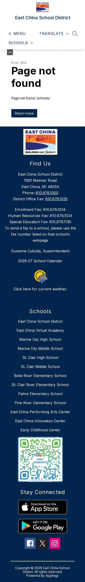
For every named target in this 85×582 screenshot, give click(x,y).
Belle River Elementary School (40, 375)
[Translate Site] (54, 33)
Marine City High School (40, 339)
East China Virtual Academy (40, 330)
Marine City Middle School (40, 348)
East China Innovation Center (40, 421)
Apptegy (52, 575)
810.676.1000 (47, 193)
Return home (24, 113)
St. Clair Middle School (40, 366)
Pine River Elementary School (40, 403)
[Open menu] (16, 33)
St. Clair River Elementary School (40, 384)
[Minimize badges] (10, 52)
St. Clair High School (40, 357)
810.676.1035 (56, 199)
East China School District (40, 321)
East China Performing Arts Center (40, 412)
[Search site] (75, 33)
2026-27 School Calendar (40, 261)
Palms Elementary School (40, 393)
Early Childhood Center (40, 430)
